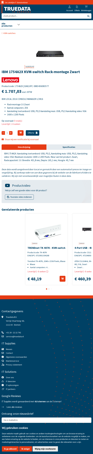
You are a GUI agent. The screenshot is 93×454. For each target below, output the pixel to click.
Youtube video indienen (21, 197)
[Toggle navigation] (11, 24)
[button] (69, 7)
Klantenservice (12, 361)
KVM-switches (9, 33)
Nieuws (9, 349)
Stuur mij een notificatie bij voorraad (20, 139)
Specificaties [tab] (69, 147)
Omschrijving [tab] (24, 147)
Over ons (10, 377)
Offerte (33, 132)
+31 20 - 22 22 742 (13, 332)
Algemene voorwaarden (16, 357)
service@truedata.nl (15, 336)
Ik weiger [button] (25, 449)
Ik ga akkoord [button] (10, 449)
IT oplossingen (12, 385)
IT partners (10, 389)
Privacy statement (14, 364)
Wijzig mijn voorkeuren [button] (45, 449)
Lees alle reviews (12, 407)
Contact (9, 353)
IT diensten (11, 381)
